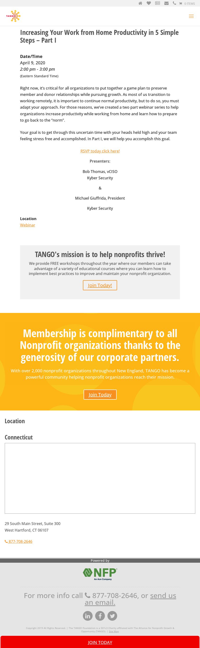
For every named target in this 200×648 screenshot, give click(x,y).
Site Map (114, 631)
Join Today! (100, 285)
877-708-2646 (18, 541)
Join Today (100, 394)
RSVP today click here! (100, 151)
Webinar (27, 225)
